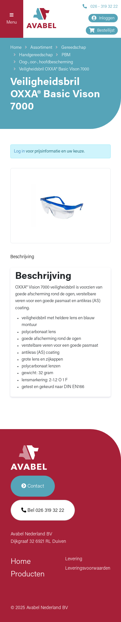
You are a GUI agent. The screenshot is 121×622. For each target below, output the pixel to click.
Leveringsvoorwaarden (87, 568)
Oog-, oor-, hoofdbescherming (46, 62)
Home (16, 48)
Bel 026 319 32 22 (42, 510)
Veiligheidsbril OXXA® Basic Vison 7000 (54, 69)
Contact (32, 486)
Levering (73, 559)
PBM (66, 55)
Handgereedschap (36, 55)
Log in (19, 151)
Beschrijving (22, 257)
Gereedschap (73, 48)
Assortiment (41, 48)
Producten (28, 574)
